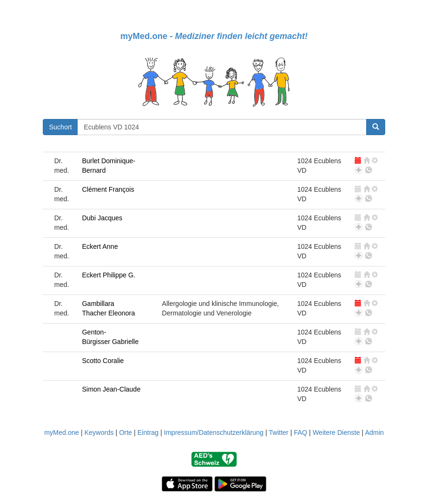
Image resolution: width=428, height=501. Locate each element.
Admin (374, 432)
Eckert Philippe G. (108, 275)
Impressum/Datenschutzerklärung (213, 432)
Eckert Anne (100, 246)
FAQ (300, 432)
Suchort (60, 127)
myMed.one (61, 432)
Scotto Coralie (103, 360)
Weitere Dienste (336, 432)
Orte (125, 432)
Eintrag (147, 432)
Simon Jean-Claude (111, 389)
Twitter (278, 432)
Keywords (98, 432)
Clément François (108, 189)
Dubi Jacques (102, 218)
